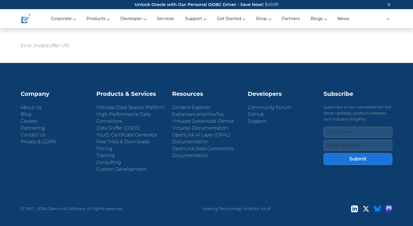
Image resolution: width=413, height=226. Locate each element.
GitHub (256, 114)
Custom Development (121, 169)
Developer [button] (131, 18)
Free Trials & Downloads (122, 141)
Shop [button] (261, 18)
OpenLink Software (66, 208)
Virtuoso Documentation (200, 128)
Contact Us (33, 135)
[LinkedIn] (354, 208)
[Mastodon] (388, 208)
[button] (387, 18)
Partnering (33, 128)
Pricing (104, 148)
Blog (26, 114)
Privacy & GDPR (38, 141)
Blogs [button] (317, 18)
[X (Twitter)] (366, 208)
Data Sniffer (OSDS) (118, 128)
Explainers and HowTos (198, 114)
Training (105, 155)
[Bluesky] (377, 208)
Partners (291, 18)
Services (165, 18)
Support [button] (193, 18)
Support (257, 121)
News (343, 18)
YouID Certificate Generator (127, 135)
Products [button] (96, 18)
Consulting (108, 162)
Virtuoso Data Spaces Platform (130, 107)
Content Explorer (191, 107)
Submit (358, 159)
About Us (31, 107)
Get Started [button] (229, 18)
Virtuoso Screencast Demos (203, 121)
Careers (29, 121)
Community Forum (269, 107)
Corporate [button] (61, 18)
